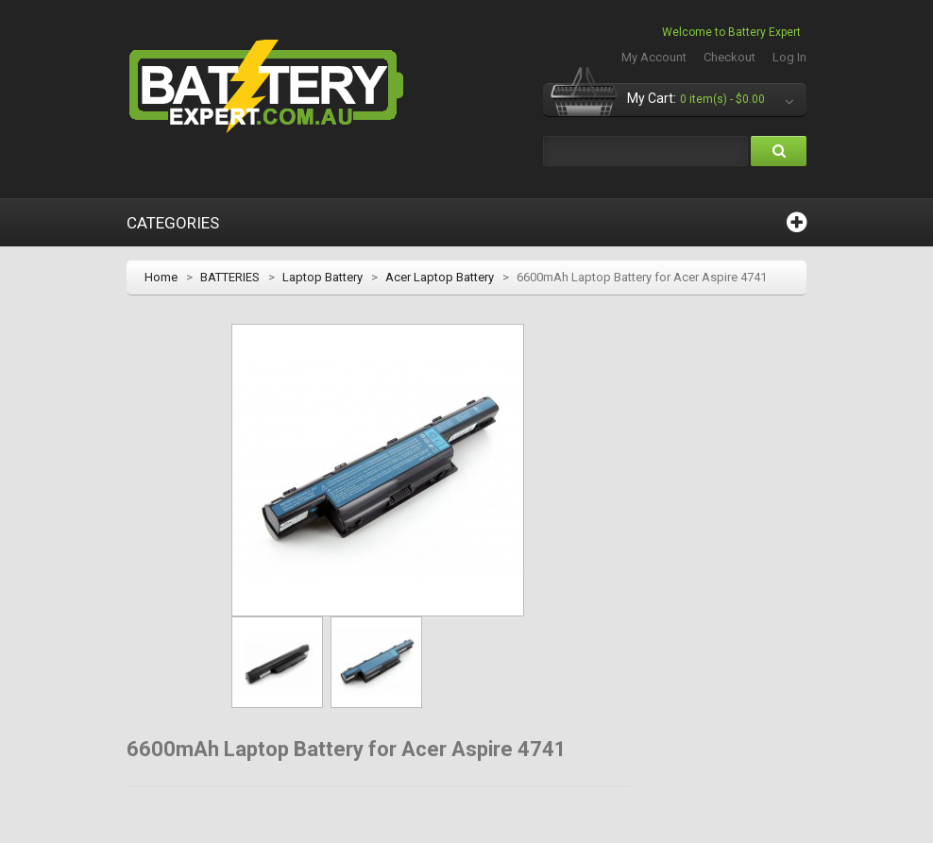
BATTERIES (230, 277)
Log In (789, 57)
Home (161, 277)
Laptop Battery (322, 277)
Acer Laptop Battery (439, 277)
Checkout (729, 57)
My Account (654, 57)
